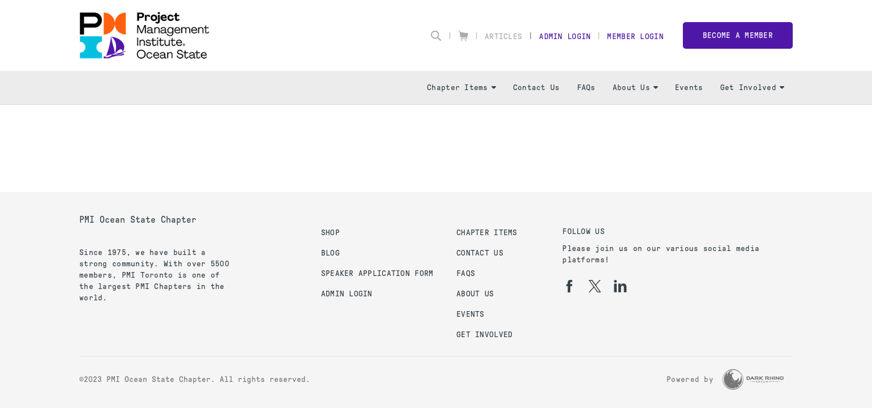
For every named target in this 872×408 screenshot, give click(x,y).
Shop (330, 232)
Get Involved (752, 87)
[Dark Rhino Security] (753, 379)
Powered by (689, 379)
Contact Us (536, 87)
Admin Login (565, 36)
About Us (635, 87)
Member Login (635, 36)
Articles (503, 36)
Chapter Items (461, 87)
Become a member (738, 35)
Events (689, 87)
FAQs (586, 87)
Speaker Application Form (377, 273)
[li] (620, 286)
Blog (330, 253)
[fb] (569, 286)
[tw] (595, 286)
